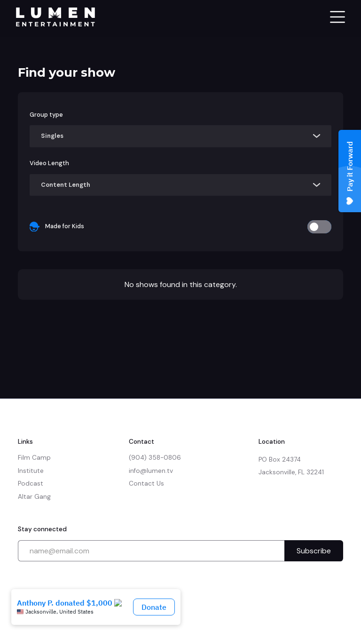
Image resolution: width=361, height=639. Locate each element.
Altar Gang (34, 497)
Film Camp (34, 458)
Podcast (30, 483)
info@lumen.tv (151, 471)
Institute (31, 471)
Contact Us (146, 483)
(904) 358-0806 (155, 458)
